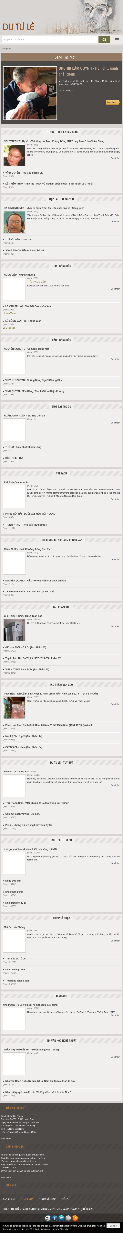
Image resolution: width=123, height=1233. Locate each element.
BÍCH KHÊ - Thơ (14, 458)
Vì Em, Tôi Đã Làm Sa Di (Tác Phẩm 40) (27, 669)
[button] (117, 39)
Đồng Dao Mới (13, 880)
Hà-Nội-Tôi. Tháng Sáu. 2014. (20, 771)
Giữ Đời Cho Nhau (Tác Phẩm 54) (23, 747)
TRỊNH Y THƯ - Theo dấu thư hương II (26, 524)
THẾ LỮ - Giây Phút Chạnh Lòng (23, 447)
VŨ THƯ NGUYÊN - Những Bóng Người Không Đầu (33, 380)
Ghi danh (105, 30)
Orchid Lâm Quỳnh (67, 90)
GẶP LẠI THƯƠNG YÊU (61, 199)
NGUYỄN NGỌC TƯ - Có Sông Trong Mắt (26, 349)
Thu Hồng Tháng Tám (17, 980)
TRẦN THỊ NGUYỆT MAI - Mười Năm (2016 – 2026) (31, 1049)
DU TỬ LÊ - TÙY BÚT (61, 762)
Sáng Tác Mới (65, 57)
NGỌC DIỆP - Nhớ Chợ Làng (19, 275)
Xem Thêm (6, 1138)
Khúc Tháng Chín (15, 969)
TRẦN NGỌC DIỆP (36, 282)
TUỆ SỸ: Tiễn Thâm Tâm (18, 239)
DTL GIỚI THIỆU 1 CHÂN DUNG (61, 132)
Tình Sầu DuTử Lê (15, 958)
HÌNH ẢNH (61, 996)
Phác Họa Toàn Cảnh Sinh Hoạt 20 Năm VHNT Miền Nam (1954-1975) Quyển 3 (48, 725)
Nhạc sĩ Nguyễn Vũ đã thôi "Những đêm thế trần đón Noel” (38, 1092)
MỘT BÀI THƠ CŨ (61, 406)
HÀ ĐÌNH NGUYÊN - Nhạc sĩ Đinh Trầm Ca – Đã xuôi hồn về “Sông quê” (44, 208)
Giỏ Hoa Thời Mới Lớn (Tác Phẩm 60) (25, 647)
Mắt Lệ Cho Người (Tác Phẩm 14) (23, 736)
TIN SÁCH (61, 473)
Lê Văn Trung (9, 313)
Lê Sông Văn (9, 328)
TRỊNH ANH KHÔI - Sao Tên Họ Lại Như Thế (29, 591)
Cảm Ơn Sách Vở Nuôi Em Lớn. (22, 814)
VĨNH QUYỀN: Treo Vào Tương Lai (24, 172)
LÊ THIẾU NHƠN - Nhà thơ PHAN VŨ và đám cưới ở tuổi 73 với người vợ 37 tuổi (49, 183)
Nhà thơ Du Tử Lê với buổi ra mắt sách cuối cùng (30, 1005)
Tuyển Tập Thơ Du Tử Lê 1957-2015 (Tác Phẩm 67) (33, 658)
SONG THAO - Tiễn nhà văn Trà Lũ (24, 250)
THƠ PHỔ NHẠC (61, 918)
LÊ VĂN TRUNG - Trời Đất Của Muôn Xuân (28, 306)
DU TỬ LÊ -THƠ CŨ (61, 840)
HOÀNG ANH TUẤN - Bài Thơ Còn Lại (25, 415)
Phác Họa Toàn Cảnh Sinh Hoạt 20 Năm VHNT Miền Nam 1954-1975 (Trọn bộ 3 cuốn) (51, 693)
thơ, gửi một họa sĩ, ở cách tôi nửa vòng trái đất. (30, 849)
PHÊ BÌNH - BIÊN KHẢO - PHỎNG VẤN (61, 540)
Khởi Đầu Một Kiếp (15, 902)
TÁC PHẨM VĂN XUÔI (62, 684)
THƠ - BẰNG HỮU (61, 265)
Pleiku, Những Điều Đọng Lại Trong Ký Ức (28, 825)
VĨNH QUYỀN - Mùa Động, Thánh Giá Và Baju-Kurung (34, 391)
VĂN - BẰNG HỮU (61, 339)
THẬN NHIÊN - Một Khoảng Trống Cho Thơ (27, 549)
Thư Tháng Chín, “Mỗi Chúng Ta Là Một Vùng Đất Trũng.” (37, 803)
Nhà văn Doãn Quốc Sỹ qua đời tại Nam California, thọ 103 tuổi (40, 1081)
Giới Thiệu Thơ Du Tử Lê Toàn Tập (23, 616)
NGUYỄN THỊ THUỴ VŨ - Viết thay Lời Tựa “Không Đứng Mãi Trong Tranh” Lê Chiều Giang (54, 141)
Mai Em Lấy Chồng (14, 927)
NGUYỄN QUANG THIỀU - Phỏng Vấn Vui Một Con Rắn (35, 580)
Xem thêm (6, 1177)
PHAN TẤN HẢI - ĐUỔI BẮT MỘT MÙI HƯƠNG (30, 514)
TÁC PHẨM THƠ (61, 607)
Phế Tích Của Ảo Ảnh (16, 482)
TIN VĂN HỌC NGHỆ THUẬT (62, 1040)
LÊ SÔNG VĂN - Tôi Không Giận (23, 321)
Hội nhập (117, 30)
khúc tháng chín (14, 892)
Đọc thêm (115, 158)
